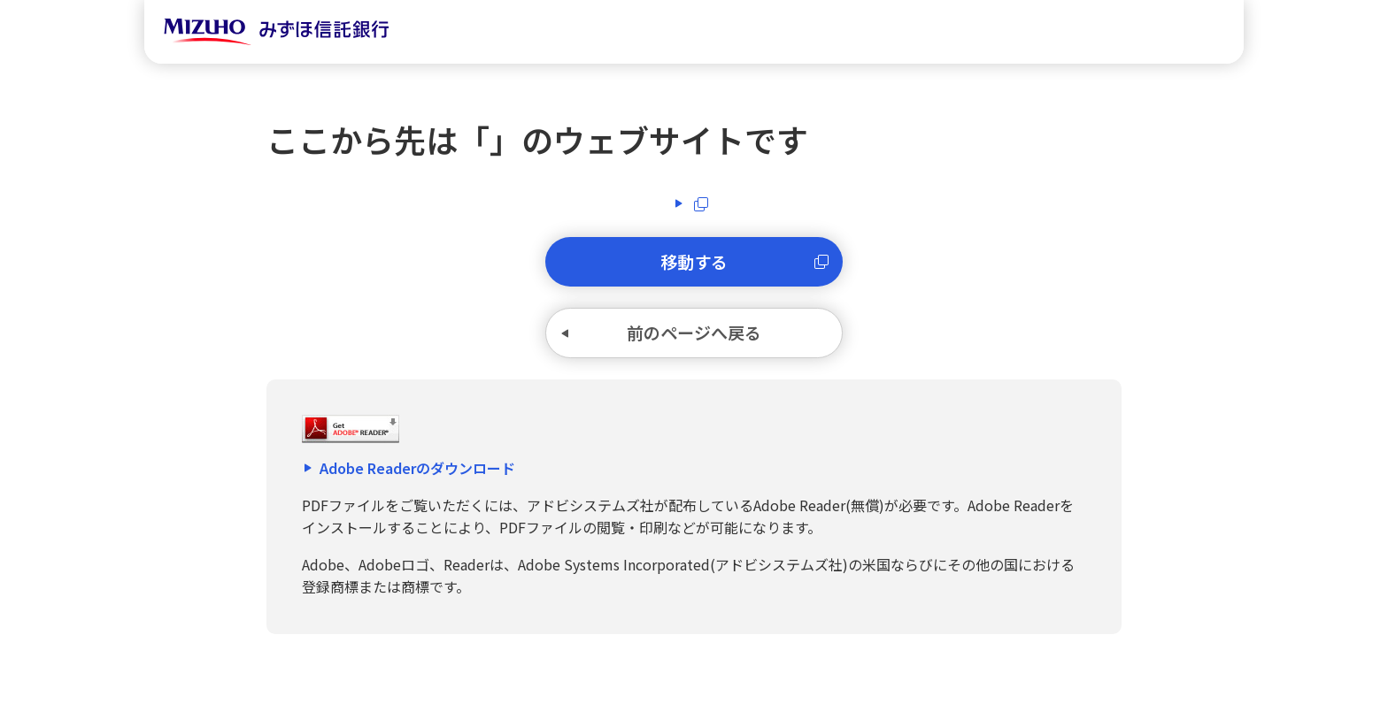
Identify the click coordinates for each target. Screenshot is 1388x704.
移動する (694, 265)
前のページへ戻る (694, 343)
